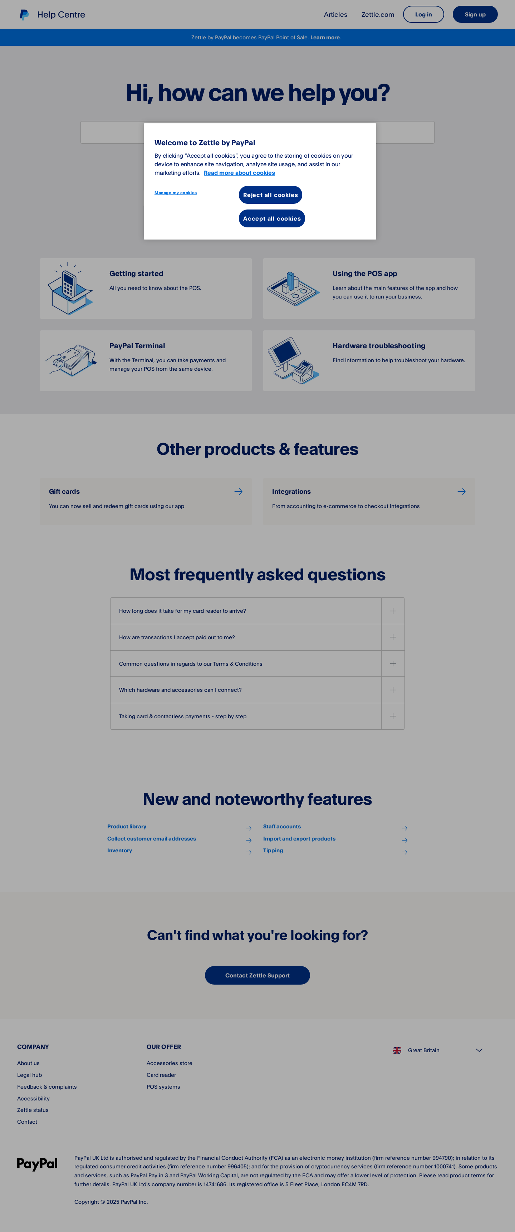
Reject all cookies (270, 194)
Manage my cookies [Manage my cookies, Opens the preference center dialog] (175, 192)
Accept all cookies (272, 218)
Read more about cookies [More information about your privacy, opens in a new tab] (239, 172)
